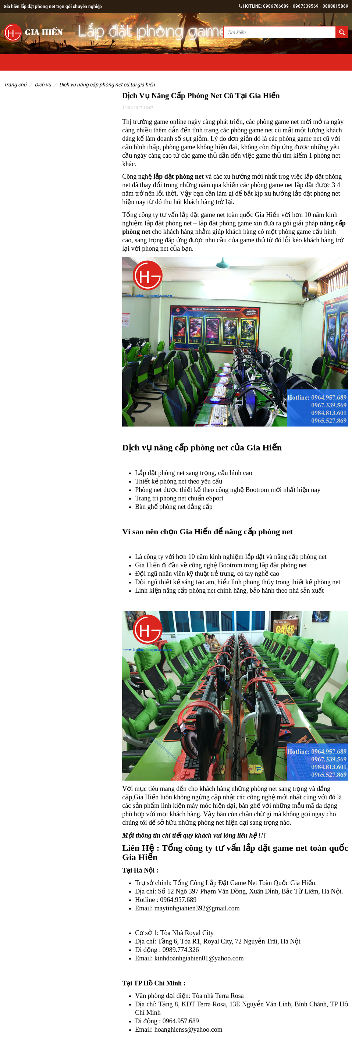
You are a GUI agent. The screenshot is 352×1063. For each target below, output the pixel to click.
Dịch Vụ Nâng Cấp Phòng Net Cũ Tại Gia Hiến (107, 85)
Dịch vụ (43, 85)
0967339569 (306, 6)
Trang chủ (15, 85)
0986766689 (276, 6)
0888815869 (335, 6)
